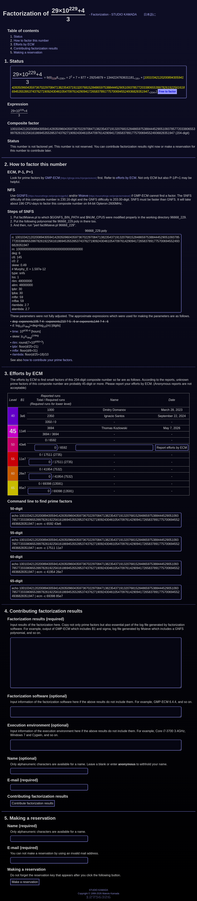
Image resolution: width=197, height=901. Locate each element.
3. (23, 373)
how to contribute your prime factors (47, 360)
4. (43, 611)
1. (14, 61)
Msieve (83, 195)
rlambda (17, 354)
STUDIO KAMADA (124, 14)
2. (35, 164)
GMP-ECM (52, 177)
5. (29, 818)
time (15, 331)
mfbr (15, 350)
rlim (14, 342)
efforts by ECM (126, 177)
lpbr (14, 346)
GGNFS (22, 195)
